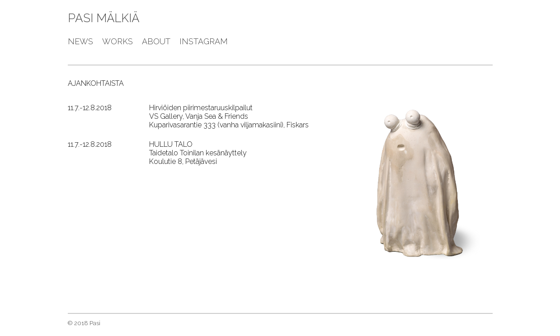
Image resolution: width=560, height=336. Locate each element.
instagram (203, 41)
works (117, 41)
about (156, 41)
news (80, 41)
